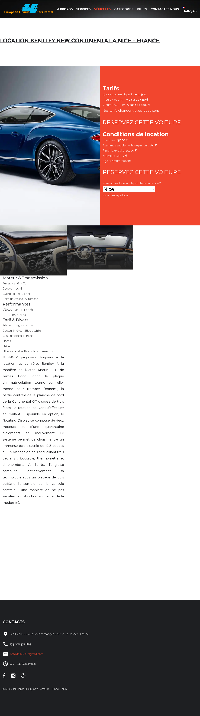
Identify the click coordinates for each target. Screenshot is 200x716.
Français (189, 10)
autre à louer (116, 195)
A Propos (65, 9)
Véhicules (102, 9)
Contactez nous (165, 9)
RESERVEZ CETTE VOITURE (142, 122)
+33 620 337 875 (20, 644)
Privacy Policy (59, 689)
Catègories (123, 9)
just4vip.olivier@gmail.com (26, 654)
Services (83, 9)
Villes (142, 9)
